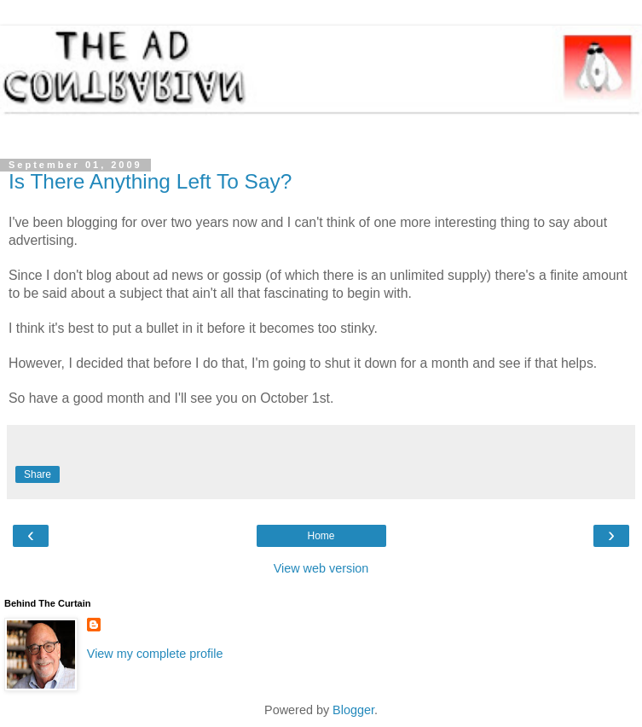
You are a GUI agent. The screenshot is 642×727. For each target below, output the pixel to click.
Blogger (353, 710)
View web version (321, 568)
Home (320, 536)
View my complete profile (155, 653)
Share (37, 474)
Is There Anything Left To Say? (150, 181)
